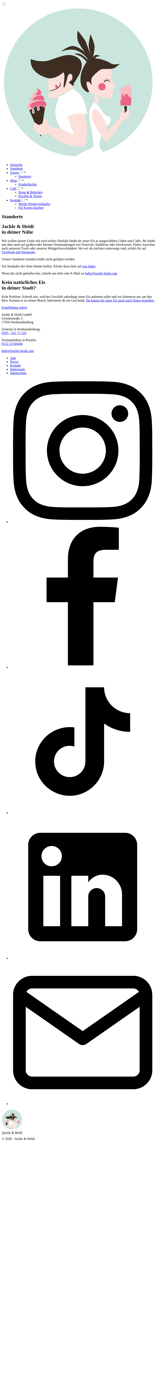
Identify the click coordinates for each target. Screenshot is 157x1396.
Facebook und (11, 252)
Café (13, 188)
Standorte (16, 168)
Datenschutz (18, 373)
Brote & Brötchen (30, 192)
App (13, 358)
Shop (13, 180)
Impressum (17, 369)
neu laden (88, 266)
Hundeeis (24, 176)
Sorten (14, 172)
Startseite (16, 165)
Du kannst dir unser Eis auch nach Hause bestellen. (120, 300)
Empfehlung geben (14, 307)
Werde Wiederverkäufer (34, 204)
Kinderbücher (27, 184)
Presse (14, 361)
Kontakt (15, 200)
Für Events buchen (31, 207)
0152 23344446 (12, 344)
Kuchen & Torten (30, 196)
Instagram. (28, 252)
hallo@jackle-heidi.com (101, 273)
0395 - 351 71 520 (14, 333)
